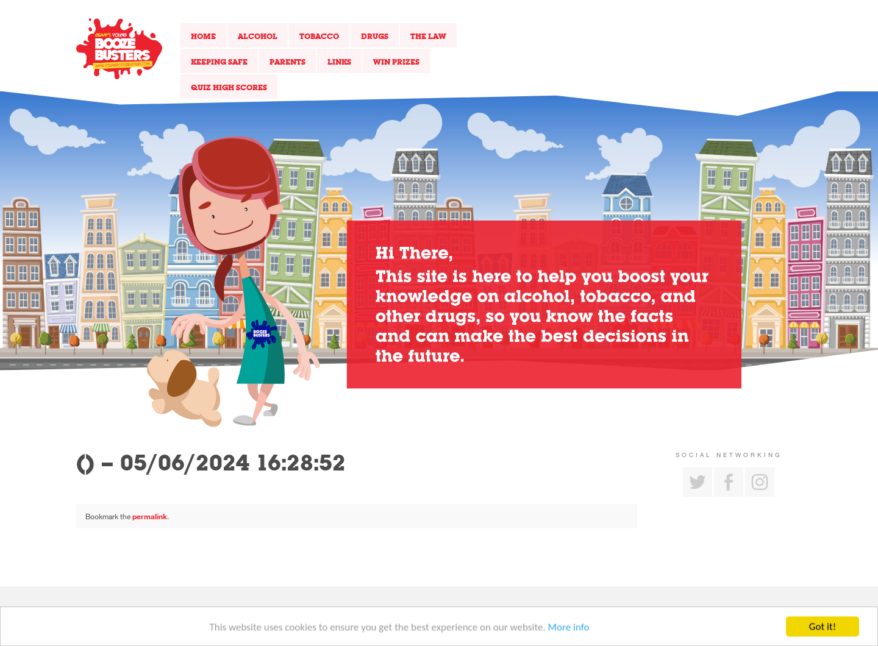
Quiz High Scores (229, 87)
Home (203, 36)
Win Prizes (396, 61)
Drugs (374, 36)
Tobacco (319, 36)
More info (569, 629)
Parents (287, 61)
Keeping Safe (219, 61)
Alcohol (257, 36)
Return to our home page (119, 48)
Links (339, 61)
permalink (149, 516)
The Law (428, 36)
